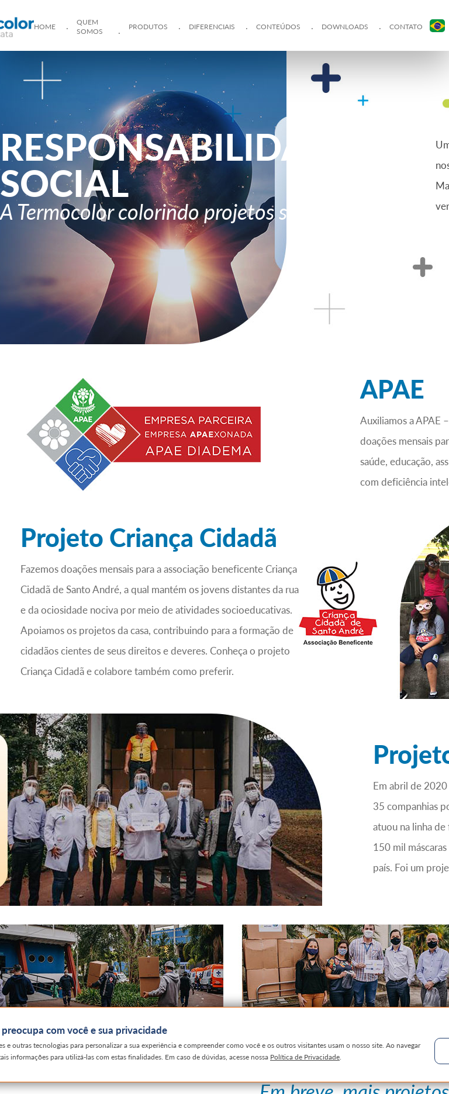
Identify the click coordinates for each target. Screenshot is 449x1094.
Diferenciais (212, 26)
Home (45, 26)
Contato (406, 26)
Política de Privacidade (305, 1057)
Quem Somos (90, 27)
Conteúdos (278, 26)
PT (437, 25)
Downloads (345, 26)
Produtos (148, 26)
